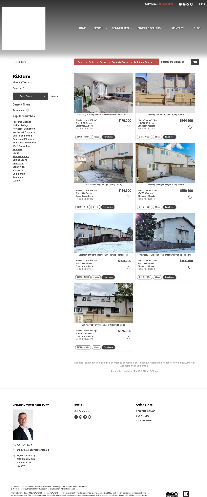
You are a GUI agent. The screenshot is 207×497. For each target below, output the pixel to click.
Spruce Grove (20, 159)
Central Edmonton (22, 135)
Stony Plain (19, 166)
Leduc (16, 153)
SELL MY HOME (144, 420)
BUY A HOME (142, 415)
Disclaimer (83, 487)
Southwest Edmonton (24, 142)
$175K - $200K (83, 137)
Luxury (16, 180)
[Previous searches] (44, 96)
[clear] (27, 110)
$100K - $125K (83, 277)
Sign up (55, 96)
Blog (197, 28)
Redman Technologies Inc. (55, 487)
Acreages (18, 177)
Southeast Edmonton (24, 139)
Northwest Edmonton (24, 132)
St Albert (17, 149)
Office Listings (20, 125)
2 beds (157, 137)
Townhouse (108, 137)
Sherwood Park (21, 156)
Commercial (19, 173)
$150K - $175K (82, 207)
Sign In (202, 3)
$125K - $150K (144, 137)
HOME (82, 28)
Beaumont (18, 163)
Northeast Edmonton (24, 128)
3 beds (96, 137)
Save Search (26, 96)
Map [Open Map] (195, 61)
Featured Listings (22, 121)
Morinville (18, 170)
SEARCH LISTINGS (145, 411)
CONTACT (178, 28)
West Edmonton (21, 146)
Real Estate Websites (34, 487)
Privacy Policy (72, 487)
